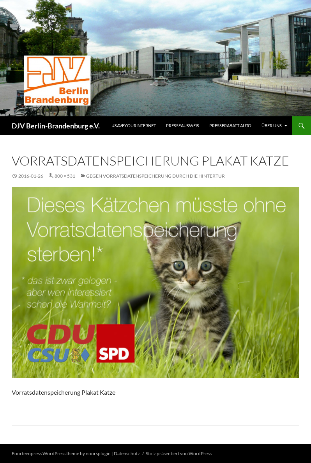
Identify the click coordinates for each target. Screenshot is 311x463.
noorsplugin (98, 453)
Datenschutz (127, 453)
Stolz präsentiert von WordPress (179, 453)
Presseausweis (182, 125)
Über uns (272, 125)
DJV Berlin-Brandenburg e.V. (56, 125)
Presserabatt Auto (230, 125)
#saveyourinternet (134, 125)
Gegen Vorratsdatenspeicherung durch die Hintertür (155, 176)
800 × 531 (65, 176)
